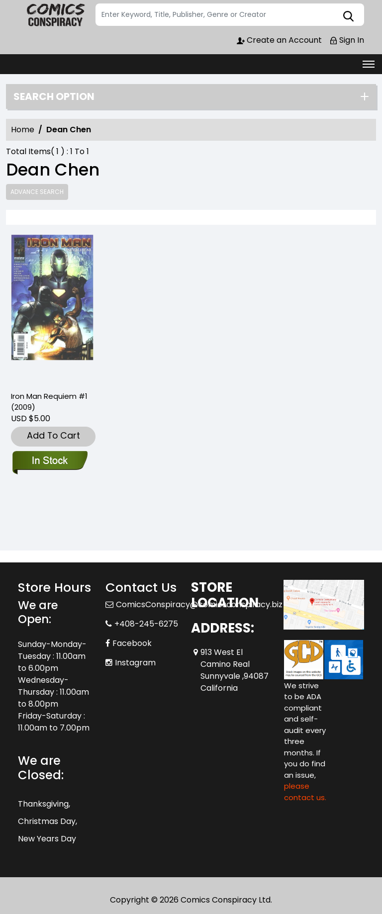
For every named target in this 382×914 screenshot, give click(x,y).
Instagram (135, 662)
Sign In (346, 40)
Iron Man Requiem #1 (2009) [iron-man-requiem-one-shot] (49, 401)
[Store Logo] (55, 15)
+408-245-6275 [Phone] (146, 624)
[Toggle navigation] (369, 64)
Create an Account (279, 40)
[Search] (230, 14)
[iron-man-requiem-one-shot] (52, 308)
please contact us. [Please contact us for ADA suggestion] (305, 792)
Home (22, 129)
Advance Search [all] (37, 191)
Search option (54, 96)
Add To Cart (53, 435)
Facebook (132, 643)
